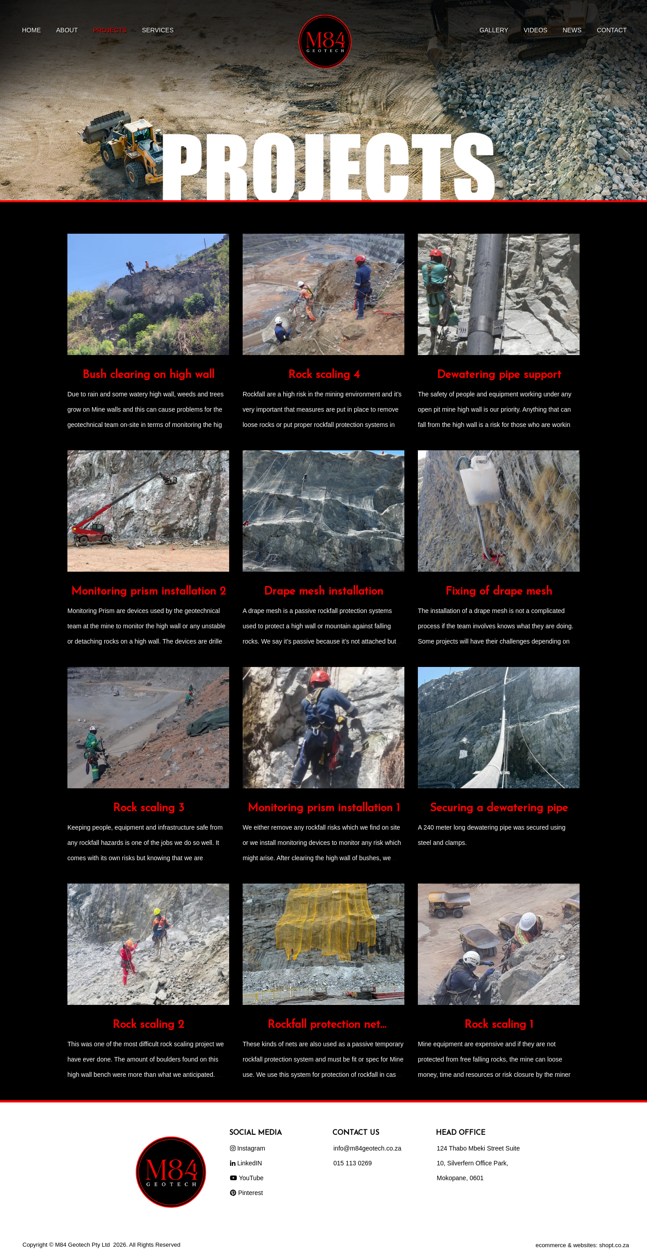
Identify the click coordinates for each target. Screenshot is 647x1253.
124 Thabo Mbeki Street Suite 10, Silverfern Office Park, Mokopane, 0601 (478, 1163)
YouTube (247, 1178)
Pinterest (246, 1192)
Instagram (247, 1148)
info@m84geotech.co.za (367, 1148)
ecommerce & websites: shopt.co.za (582, 1245)
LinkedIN (246, 1163)
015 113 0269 (352, 1163)
